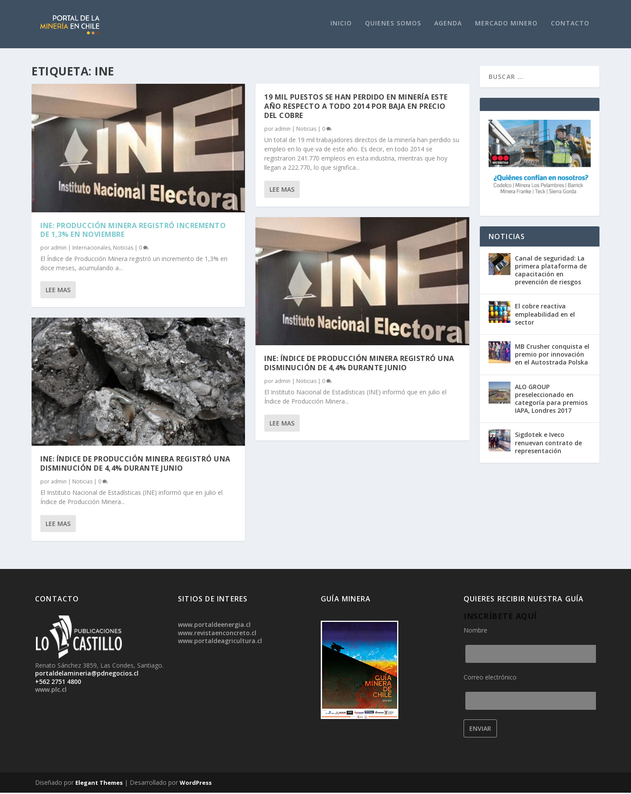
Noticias (123, 249)
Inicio (341, 24)
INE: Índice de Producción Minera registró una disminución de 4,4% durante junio (135, 464)
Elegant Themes (99, 784)
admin (59, 249)
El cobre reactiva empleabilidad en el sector (545, 315)
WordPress (196, 784)
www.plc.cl (51, 691)
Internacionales (91, 249)
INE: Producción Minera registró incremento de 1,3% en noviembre (133, 231)
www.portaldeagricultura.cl (220, 642)
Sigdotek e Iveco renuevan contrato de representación (548, 444)
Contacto (570, 24)
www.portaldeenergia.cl (214, 626)
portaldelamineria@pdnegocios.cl (86, 674)
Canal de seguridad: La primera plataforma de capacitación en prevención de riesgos (551, 271)
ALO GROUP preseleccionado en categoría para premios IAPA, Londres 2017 (551, 399)
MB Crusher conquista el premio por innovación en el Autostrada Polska (552, 355)
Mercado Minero (506, 24)
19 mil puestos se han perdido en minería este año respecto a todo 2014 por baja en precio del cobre (356, 107)
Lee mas (58, 291)
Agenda (448, 24)
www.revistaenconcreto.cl (217, 633)
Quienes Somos (393, 24)
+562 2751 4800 (58, 682)
